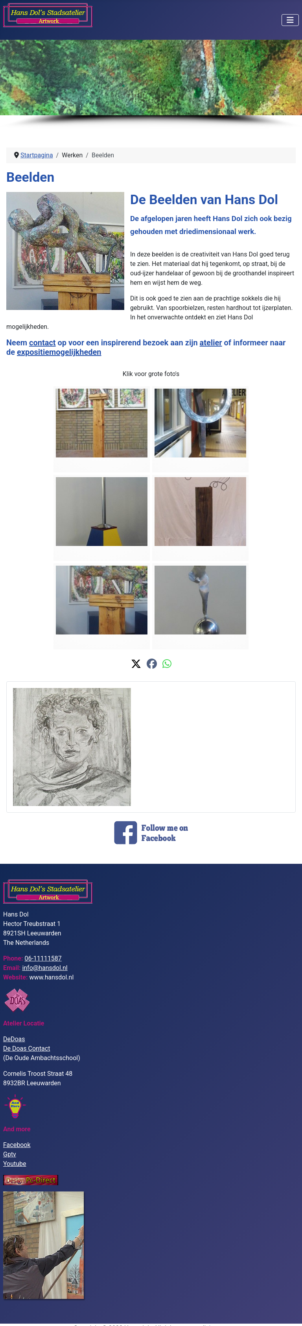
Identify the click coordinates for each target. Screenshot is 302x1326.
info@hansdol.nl (44, 968)
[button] (136, 664)
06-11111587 (42, 958)
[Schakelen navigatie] (290, 20)
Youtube (14, 1163)
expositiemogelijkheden (59, 352)
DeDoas (14, 1039)
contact (42, 342)
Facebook (16, 1145)
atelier (211, 342)
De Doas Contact (26, 1048)
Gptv (9, 1154)
